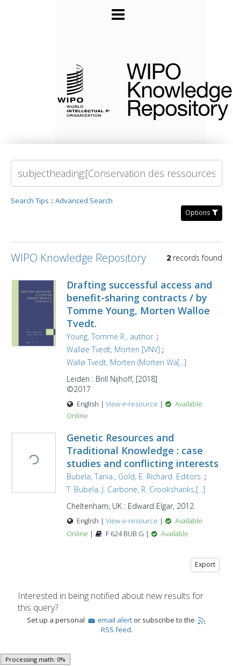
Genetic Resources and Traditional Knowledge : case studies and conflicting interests (143, 450)
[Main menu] (116, 10)
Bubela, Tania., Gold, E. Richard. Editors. (134, 476)
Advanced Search (84, 200)
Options (201, 212)
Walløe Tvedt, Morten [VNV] (113, 349)
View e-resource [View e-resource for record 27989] (132, 404)
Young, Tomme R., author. (111, 336)
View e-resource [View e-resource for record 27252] (132, 521)
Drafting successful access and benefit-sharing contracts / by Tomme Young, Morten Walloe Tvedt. (139, 304)
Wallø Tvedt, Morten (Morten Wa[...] (126, 362)
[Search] (116, 173)
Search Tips (30, 200)
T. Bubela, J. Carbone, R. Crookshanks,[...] (136, 489)
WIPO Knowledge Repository (171, 89)
